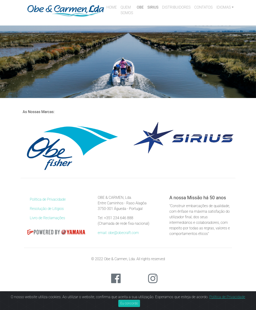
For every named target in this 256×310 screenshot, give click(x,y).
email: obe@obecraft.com (118, 233)
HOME (112, 7)
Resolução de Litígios (47, 208)
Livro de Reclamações (47, 218)
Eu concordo (129, 303)
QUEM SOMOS (127, 10)
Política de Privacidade (48, 199)
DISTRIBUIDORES (176, 7)
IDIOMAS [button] (223, 7)
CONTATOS (203, 7)
